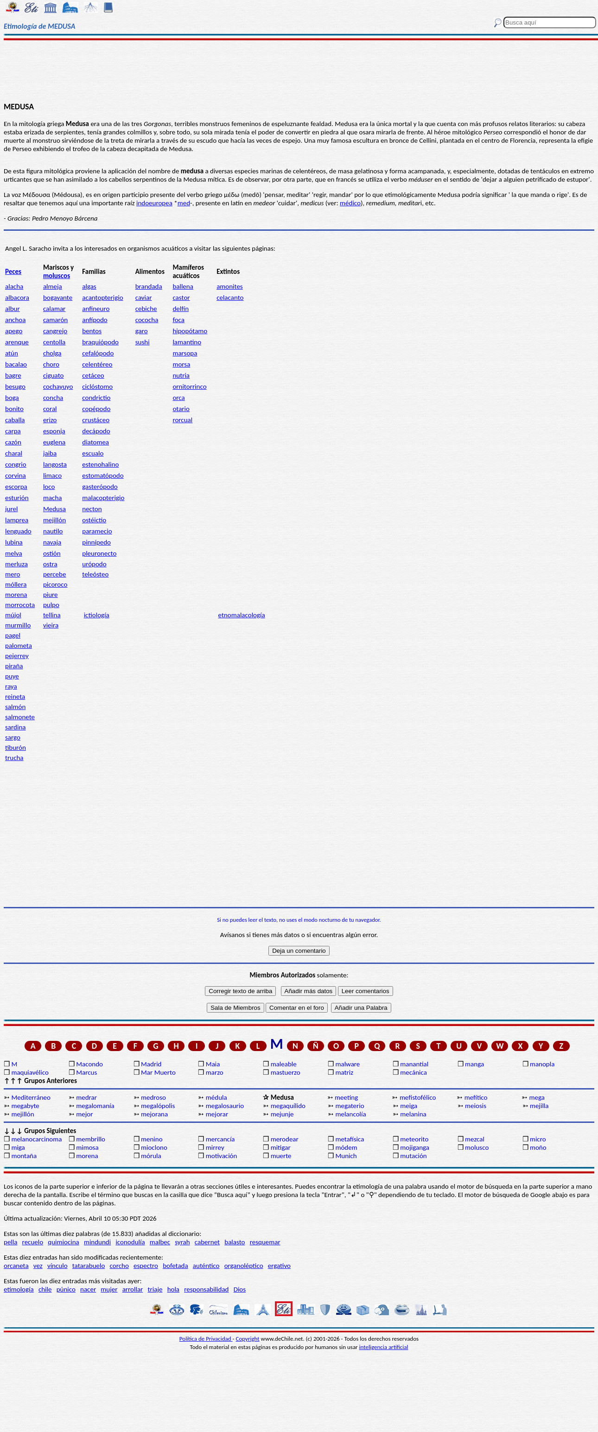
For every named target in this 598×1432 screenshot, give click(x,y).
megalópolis (158, 1106)
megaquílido (288, 1106)
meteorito (414, 1139)
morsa (181, 364)
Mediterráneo (31, 1097)
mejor (84, 1114)
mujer (109, 1289)
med (184, 203)
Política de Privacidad (206, 1338)
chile (45, 1289)
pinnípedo (96, 542)
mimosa (87, 1147)
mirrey (215, 1147)
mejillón (54, 520)
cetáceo (93, 375)
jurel (11, 509)
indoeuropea (154, 203)
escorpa (16, 486)
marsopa (184, 353)
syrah (182, 1242)
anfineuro (95, 308)
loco (49, 486)
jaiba (50, 453)
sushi (142, 342)
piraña (14, 666)
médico (350, 203)
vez (38, 1265)
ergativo (279, 1265)
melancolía (350, 1114)
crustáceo (95, 420)
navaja (52, 542)
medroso (153, 1097)
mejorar (217, 1114)
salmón (15, 707)
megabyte (25, 1106)
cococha (147, 320)
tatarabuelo (88, 1265)
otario (181, 409)
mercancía (220, 1139)
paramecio (97, 531)
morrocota (20, 605)
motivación (221, 1156)
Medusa (54, 509)
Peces (13, 271)
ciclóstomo (97, 386)
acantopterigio (102, 297)
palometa (18, 645)
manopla (542, 1064)
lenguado (18, 531)
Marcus (86, 1072)
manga (474, 1064)
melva (13, 553)
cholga (52, 353)
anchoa (15, 320)
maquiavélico (29, 1072)
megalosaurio (225, 1106)
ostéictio (94, 520)
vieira (50, 625)
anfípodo (95, 320)
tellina (52, 615)
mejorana (154, 1114)
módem (346, 1147)
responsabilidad (206, 1289)
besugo (15, 386)
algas (89, 286)
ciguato (53, 375)
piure (50, 594)
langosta (55, 464)
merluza (16, 564)
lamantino (186, 342)
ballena (182, 286)
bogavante (57, 297)
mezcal (474, 1139)
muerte (281, 1156)
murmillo (18, 625)
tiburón (15, 747)
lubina (14, 542)
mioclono (154, 1147)
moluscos (56, 276)
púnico (66, 1289)
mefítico (476, 1097)
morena (16, 594)
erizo (50, 420)
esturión (17, 498)
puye (12, 676)
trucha (14, 758)
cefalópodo (98, 353)
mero (12, 574)
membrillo (90, 1139)
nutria (181, 375)
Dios (240, 1289)
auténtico (206, 1265)
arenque (17, 342)
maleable (284, 1064)
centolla (54, 342)
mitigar (281, 1147)
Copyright (248, 1338)
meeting (346, 1097)
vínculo (57, 1265)
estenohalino (100, 464)
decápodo (96, 431)
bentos (92, 331)
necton (92, 509)
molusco (477, 1147)
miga (18, 1147)
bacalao (16, 364)
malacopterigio (103, 498)
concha (53, 397)
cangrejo (55, 331)
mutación (413, 1156)
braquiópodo (100, 342)
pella (10, 1242)
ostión (52, 553)
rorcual (182, 420)
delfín (180, 308)
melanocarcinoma (36, 1139)
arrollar (132, 1289)
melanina (413, 1114)
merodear (285, 1139)
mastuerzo (285, 1072)
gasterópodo (99, 486)
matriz (344, 1072)
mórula (151, 1156)
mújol (13, 615)
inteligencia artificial (383, 1346)
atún (11, 353)
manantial (414, 1064)
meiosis (475, 1106)
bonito (14, 409)
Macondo (89, 1064)
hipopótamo (189, 331)
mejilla (539, 1106)
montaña (24, 1156)
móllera (15, 584)
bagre (13, 375)
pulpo (51, 605)
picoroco (55, 584)
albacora (17, 297)
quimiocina (63, 1242)
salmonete (20, 717)
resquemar (265, 1242)
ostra (50, 564)
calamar (54, 308)
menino (152, 1139)
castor (181, 297)
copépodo (96, 409)
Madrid (151, 1064)
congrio (15, 464)
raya (11, 686)
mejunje (282, 1114)
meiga (408, 1106)
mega (537, 1097)
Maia (213, 1064)
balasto (234, 1242)
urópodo (94, 564)
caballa (15, 420)
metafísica (349, 1139)
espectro (146, 1265)
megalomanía (95, 1106)
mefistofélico (418, 1097)
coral (50, 409)
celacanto (229, 297)
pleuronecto (99, 553)
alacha (14, 286)
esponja (54, 431)
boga (12, 397)
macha (52, 498)
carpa (13, 431)
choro (51, 364)
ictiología (96, 615)
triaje (155, 1289)
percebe (54, 574)
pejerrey (17, 656)
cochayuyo (58, 386)
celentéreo (97, 364)
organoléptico (243, 1265)
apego (13, 331)
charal (13, 453)
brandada (148, 286)
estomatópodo (102, 475)
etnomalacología (241, 615)
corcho (119, 1265)
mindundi (97, 1242)
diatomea (95, 442)
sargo (12, 737)
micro (538, 1139)
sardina (15, 727)
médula (216, 1097)
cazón (13, 442)
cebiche (146, 308)
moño (538, 1147)
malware (347, 1064)
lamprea (16, 520)
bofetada (175, 1265)
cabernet (207, 1242)
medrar (86, 1097)
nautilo (53, 531)
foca (178, 320)
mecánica (413, 1072)
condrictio (96, 397)
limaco (52, 475)
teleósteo (95, 574)
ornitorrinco (189, 386)
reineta (15, 696)
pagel (12, 635)
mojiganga (414, 1147)
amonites (229, 286)
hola (173, 1289)
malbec (160, 1242)
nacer (88, 1289)
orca (178, 397)
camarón (55, 320)
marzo (214, 1072)
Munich (345, 1156)
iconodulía (130, 1242)
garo (141, 331)
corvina (15, 475)
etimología (19, 1289)
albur (12, 308)
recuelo (33, 1242)
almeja (52, 286)
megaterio (349, 1106)
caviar (143, 297)
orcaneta (16, 1265)
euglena (54, 442)
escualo (92, 453)
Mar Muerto (158, 1072)
